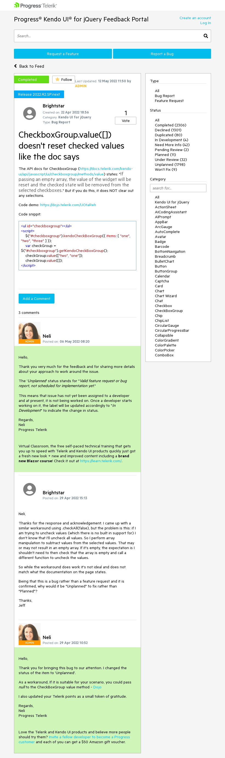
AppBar (161, 221)
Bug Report (165, 95)
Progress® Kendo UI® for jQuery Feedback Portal (81, 19)
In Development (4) (171, 139)
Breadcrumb (165, 256)
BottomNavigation (170, 251)
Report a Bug (162, 53)
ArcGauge (163, 226)
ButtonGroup (166, 271)
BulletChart (164, 261)
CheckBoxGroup (169, 310)
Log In (205, 22)
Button (161, 266)
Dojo (97, 687)
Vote (126, 120)
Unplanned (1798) (170, 164)
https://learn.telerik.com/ (101, 460)
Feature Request (169, 100)
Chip (159, 315)
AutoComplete (167, 231)
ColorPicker (165, 350)
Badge (160, 241)
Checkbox (163, 305)
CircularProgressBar (172, 330)
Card (159, 285)
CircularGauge (167, 325)
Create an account (195, 17)
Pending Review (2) (172, 149)
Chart (159, 290)
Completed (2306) (170, 125)
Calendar (162, 276)
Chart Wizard (166, 295)
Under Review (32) (171, 159)
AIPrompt (163, 216)
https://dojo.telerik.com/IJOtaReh (68, 204)
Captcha (162, 281)
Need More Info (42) (172, 144)
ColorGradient (167, 340)
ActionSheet (165, 207)
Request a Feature (63, 53)
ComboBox (164, 355)
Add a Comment (36, 298)
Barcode (162, 246)
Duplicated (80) (168, 134)
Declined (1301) (168, 129)
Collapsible (164, 335)
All (157, 90)
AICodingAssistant (171, 211)
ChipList (162, 320)
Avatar (160, 236)
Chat (159, 300)
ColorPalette (165, 345)
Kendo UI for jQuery (172, 202)
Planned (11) (165, 154)
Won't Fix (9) (166, 169)
